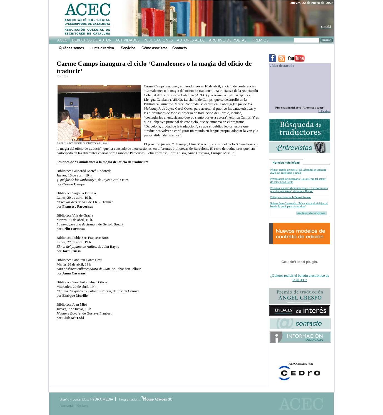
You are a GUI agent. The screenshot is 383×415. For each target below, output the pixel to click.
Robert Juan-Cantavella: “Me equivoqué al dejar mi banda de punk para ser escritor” (299, 205)
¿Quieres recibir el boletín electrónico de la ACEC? (299, 277)
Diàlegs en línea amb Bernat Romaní (290, 197)
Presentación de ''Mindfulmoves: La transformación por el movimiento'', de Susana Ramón (299, 189)
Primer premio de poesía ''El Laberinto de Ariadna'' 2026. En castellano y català (298, 171)
